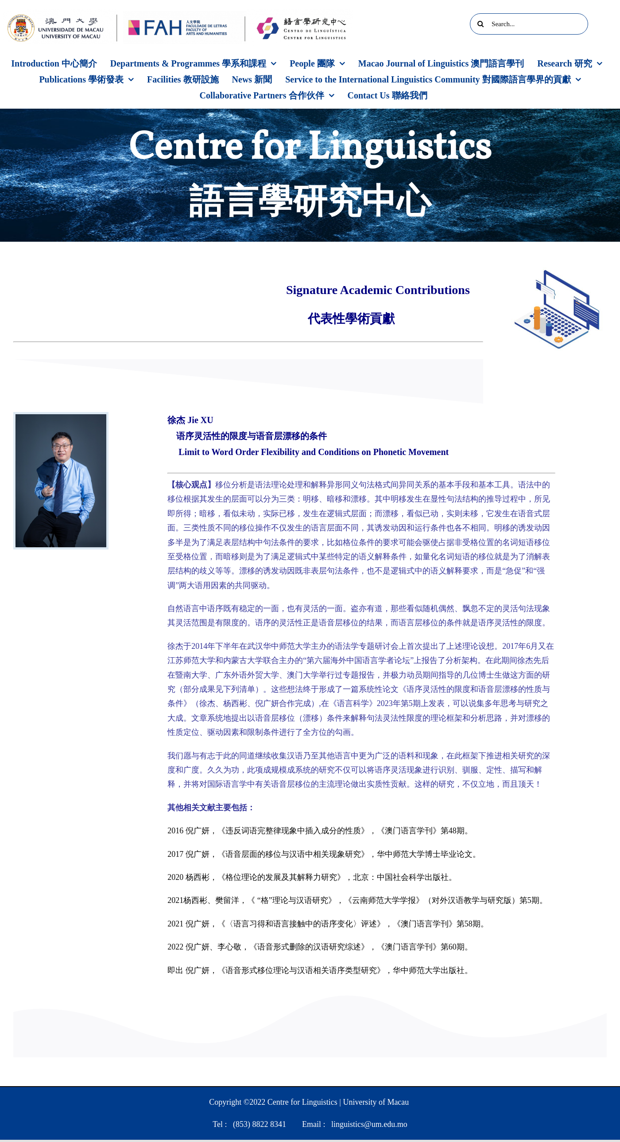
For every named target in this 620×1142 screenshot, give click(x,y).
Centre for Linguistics (302, 1102)
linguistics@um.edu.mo (369, 1124)
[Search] (480, 24)
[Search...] (529, 24)
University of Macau (376, 1102)
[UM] (59, 12)
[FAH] (184, 15)
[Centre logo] (299, 12)
